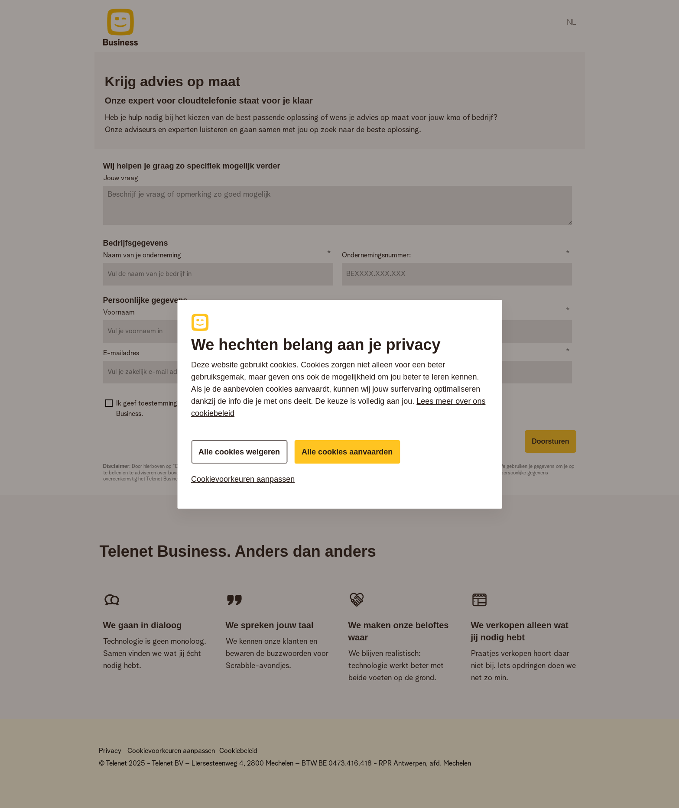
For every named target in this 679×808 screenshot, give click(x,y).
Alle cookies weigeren (239, 452)
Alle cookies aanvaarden (347, 452)
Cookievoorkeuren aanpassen (243, 479)
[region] (339, 404)
